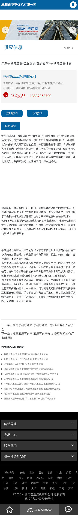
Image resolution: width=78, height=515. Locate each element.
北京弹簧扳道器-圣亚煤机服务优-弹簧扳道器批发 (27, 393)
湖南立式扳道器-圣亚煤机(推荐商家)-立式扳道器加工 (28, 369)
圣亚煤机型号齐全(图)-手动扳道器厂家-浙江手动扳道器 (30, 398)
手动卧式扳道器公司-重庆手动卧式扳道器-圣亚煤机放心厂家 (32, 384)
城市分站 (9, 472)
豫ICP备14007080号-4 (39, 498)
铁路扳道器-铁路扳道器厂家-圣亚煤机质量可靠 (26, 354)
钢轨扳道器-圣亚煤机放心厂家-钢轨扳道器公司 (26, 359)
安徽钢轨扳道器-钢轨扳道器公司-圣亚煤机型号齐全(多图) (31, 374)
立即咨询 (12, 113)
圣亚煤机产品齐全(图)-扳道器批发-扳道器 (23, 364)
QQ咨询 (37, 113)
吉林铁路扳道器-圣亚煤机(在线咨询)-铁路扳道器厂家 (28, 379)
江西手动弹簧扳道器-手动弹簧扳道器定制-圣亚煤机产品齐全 (32, 388)
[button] (73, 4)
